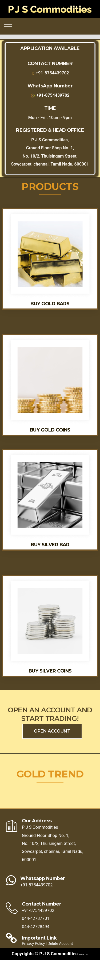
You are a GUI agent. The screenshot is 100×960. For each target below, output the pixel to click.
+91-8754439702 (52, 72)
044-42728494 (35, 926)
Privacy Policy (34, 943)
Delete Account (60, 943)
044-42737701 (35, 918)
